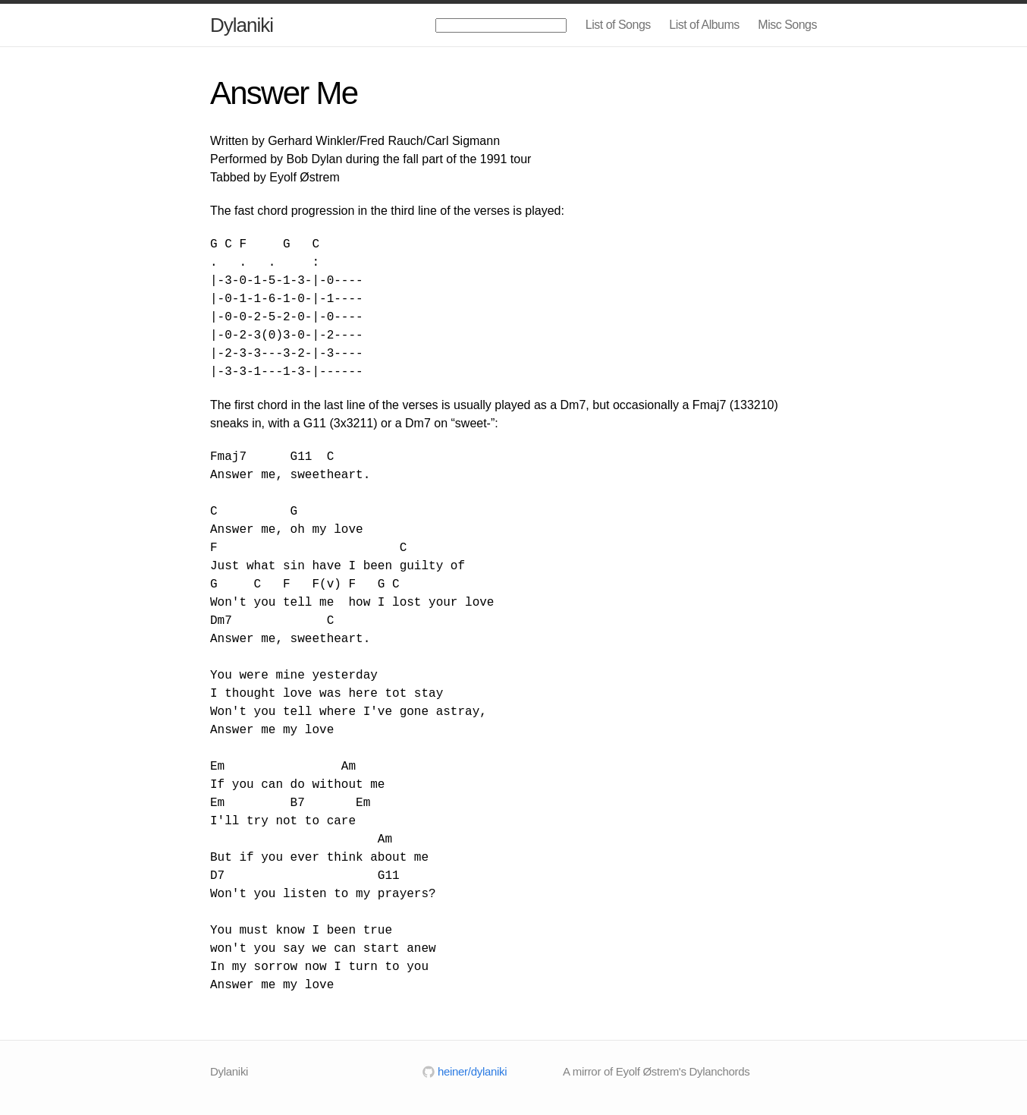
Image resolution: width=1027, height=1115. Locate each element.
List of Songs (618, 24)
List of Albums (704, 24)
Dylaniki (241, 25)
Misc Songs (787, 24)
